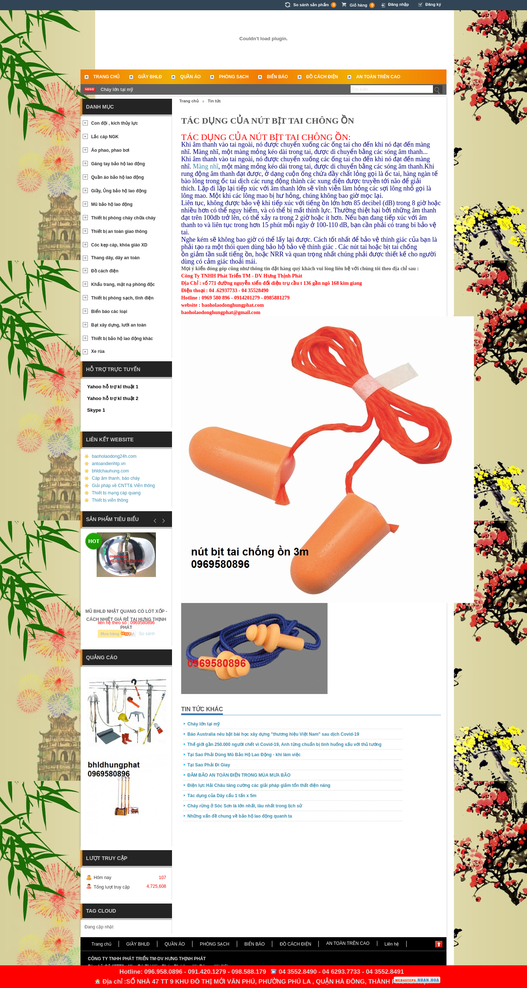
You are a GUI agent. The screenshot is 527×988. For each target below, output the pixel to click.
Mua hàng (110, 633)
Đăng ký (433, 4)
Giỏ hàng (362, 5)
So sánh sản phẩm (314, 5)
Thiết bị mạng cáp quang (116, 492)
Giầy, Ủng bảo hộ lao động (118, 190)
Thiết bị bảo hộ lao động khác (122, 338)
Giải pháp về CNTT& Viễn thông (123, 485)
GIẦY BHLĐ (150, 76)
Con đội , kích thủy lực (114, 123)
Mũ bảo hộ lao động (111, 204)
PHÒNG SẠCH (233, 76)
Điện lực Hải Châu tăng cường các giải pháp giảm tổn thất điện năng (258, 785)
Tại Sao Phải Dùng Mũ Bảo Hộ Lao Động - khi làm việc (243, 754)
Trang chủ (106, 76)
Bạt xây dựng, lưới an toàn (118, 325)
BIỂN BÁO (277, 76)
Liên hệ (392, 944)
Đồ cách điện (105, 271)
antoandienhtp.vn (109, 463)
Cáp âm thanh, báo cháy (116, 478)
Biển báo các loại (109, 311)
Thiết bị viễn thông (110, 500)
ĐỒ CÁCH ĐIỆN (322, 76)
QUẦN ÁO (190, 76)
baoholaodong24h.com (114, 456)
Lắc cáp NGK (105, 136)
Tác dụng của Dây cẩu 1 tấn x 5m (222, 795)
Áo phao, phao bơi (110, 150)
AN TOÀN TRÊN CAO (378, 76)
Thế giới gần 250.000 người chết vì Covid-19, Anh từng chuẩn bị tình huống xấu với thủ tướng (284, 744)
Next (162, 521)
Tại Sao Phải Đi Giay (208, 765)
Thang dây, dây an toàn (115, 257)
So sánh (147, 633)
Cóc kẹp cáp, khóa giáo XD (119, 245)
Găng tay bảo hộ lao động (118, 163)
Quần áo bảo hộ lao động (117, 177)
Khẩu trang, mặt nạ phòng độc (123, 284)
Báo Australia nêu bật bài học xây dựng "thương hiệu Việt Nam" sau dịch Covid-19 (273, 734)
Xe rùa (98, 351)
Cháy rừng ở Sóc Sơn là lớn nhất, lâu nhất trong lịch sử (244, 805)
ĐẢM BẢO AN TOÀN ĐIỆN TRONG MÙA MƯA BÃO (239, 775)
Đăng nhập (398, 4)
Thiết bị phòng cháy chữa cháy (123, 217)
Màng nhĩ (205, 166)
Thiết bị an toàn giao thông (119, 231)
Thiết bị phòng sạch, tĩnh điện (122, 298)
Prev (155, 521)
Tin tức (214, 101)
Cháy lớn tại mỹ (117, 89)
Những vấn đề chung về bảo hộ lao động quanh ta (239, 816)
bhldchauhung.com (110, 471)
